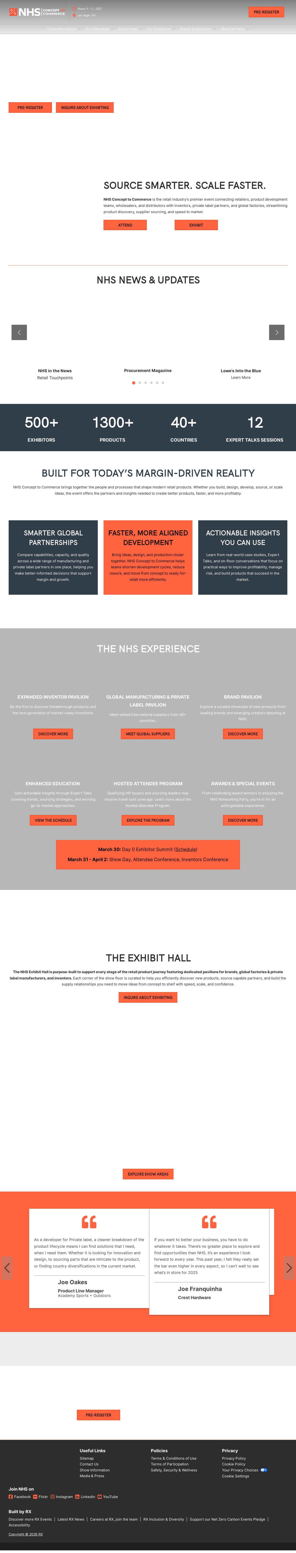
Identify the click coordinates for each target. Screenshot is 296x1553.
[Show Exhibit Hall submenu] (140, 33)
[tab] (133, 387)
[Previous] (19, 336)
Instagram (61, 1501)
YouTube (108, 1501)
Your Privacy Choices (244, 1474)
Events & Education (196, 33)
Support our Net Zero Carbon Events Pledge (228, 1523)
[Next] (276, 336)
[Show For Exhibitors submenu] (173, 33)
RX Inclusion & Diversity (164, 1523)
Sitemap (87, 1462)
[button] (266, 16)
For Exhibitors (159, 33)
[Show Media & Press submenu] (247, 33)
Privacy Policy (234, 1462)
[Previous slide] (6, 1272)
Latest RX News (71, 1523)
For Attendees (98, 33)
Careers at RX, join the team (114, 1523)
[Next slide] (289, 1272)
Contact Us (89, 1468)
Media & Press (233, 33)
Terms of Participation (170, 1468)
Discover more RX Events (31, 1523)
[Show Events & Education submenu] (214, 33)
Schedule (186, 854)
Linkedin (85, 1501)
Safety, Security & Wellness (174, 1474)
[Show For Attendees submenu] (112, 33)
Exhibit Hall (128, 33)
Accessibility (19, 1529)
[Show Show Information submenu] (79, 33)
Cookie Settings (235, 1480)
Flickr (40, 1501)
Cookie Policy (233, 1468)
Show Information (62, 33)
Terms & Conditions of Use (174, 1462)
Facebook (20, 1501)
